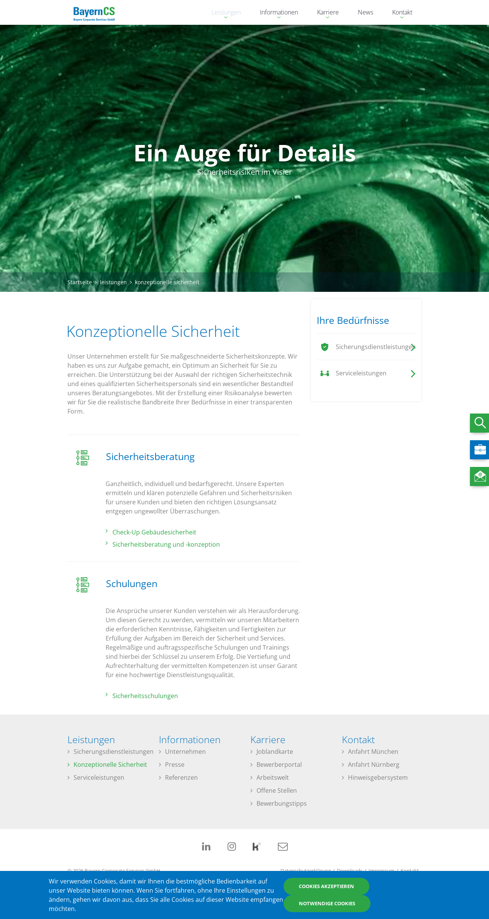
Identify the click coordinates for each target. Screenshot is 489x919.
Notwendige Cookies (327, 903)
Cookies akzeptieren (326, 886)
